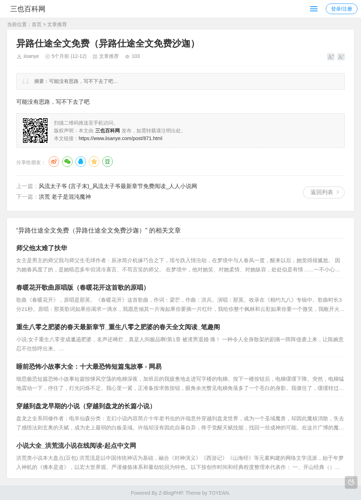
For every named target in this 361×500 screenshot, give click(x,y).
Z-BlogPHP (171, 493)
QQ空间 (94, 161)
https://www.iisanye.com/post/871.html (120, 138)
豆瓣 (107, 161)
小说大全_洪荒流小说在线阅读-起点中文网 (76, 445)
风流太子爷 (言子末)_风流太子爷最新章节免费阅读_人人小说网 (118, 186)
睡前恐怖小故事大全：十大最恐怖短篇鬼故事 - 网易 (88, 366)
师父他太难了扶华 (41, 248)
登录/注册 (341, 9)
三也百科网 (31, 9)
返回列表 (322, 192)
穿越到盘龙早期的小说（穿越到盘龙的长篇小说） (86, 406)
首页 (37, 24)
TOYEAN (219, 493)
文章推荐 (57, 24)
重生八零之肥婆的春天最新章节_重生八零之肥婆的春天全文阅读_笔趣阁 (118, 327)
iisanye (31, 56)
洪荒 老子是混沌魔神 (65, 197)
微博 (54, 161)
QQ (80, 161)
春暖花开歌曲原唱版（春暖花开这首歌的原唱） (82, 287)
